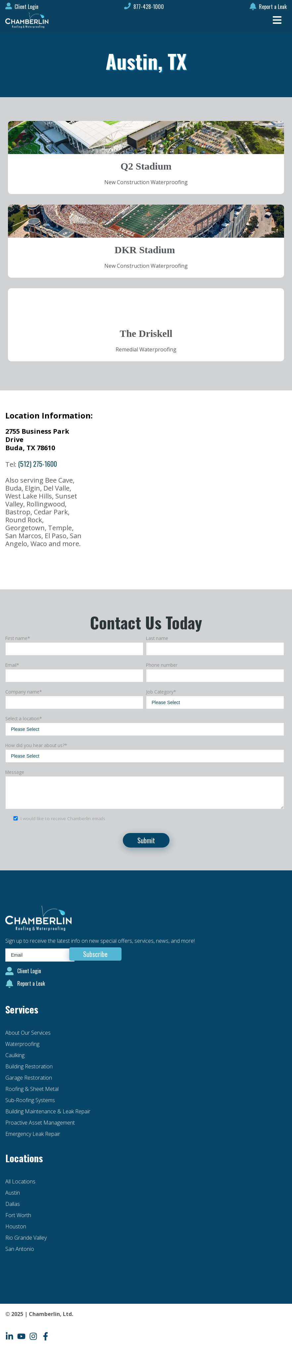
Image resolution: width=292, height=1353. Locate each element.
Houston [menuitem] (15, 1226)
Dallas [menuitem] (12, 1204)
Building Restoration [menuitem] (29, 1066)
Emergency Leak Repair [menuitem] (32, 1133)
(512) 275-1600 (37, 464)
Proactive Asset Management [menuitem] (40, 1122)
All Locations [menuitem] (20, 1181)
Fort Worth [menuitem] (18, 1215)
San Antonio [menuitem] (19, 1249)
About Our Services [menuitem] (28, 1032)
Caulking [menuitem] (14, 1055)
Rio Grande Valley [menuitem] (26, 1237)
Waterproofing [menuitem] (22, 1044)
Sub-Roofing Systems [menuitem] (30, 1100)
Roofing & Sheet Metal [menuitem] (32, 1089)
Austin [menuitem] (12, 1192)
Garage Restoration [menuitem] (28, 1077)
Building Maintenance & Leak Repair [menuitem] (47, 1111)
